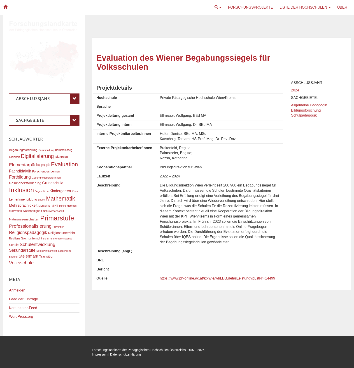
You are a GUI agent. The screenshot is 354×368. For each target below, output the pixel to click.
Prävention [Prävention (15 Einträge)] (58, 226)
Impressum (99, 354)
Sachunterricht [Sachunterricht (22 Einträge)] (31, 238)
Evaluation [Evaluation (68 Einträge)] (64, 164)
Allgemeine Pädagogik (309, 105)
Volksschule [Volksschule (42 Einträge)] (21, 262)
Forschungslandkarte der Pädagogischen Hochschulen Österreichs (139, 350)
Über (342, 7)
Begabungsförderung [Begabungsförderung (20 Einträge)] (23, 150)
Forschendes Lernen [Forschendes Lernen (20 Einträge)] (46, 171)
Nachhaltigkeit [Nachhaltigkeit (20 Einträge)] (32, 211)
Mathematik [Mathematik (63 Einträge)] (60, 198)
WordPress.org (21, 316)
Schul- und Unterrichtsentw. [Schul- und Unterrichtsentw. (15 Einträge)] (57, 238)
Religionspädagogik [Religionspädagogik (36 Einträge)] (28, 232)
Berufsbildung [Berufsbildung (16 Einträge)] (46, 150)
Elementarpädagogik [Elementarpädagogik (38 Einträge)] (29, 164)
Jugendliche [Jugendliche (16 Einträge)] (42, 191)
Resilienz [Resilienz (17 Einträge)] (14, 238)
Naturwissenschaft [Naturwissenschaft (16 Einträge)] (53, 211)
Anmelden (17, 290)
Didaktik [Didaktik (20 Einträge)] (14, 157)
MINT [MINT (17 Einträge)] (54, 205)
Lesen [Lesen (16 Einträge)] (41, 199)
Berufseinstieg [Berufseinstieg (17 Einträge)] (63, 150)
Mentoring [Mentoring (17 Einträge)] (44, 205)
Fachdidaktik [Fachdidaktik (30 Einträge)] (20, 171)
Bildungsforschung (306, 110)
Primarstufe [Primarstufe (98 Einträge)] (57, 218)
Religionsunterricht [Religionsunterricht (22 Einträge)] (61, 233)
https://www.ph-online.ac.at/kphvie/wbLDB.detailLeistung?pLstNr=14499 (217, 278)
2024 (295, 90)
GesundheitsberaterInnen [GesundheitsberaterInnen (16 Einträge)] (46, 177)
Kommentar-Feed (23, 308)
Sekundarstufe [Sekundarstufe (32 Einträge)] (22, 250)
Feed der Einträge (23, 299)
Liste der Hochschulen (304, 7)
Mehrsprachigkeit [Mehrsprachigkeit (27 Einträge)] (23, 205)
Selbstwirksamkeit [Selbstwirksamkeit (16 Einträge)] (46, 250)
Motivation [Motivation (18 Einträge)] (15, 211)
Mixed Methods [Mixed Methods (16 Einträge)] (68, 205)
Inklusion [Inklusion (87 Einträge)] (21, 190)
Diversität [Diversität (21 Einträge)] (61, 157)
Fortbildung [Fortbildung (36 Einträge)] (20, 177)
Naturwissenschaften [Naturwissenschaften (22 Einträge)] (24, 219)
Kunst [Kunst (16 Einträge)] (75, 191)
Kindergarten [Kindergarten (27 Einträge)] (60, 191)
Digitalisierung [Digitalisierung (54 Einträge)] (37, 156)
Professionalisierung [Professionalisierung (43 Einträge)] (30, 226)
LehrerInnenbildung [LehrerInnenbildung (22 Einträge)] (23, 199)
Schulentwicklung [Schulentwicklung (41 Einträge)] (37, 244)
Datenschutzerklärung (125, 354)
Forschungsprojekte (250, 7)
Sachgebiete (47, 120)
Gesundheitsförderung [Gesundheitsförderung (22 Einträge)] (25, 183)
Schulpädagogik (304, 115)
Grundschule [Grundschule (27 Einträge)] (52, 183)
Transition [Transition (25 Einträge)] (46, 256)
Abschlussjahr (47, 98)
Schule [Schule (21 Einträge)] (14, 245)
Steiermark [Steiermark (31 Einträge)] (28, 256)
